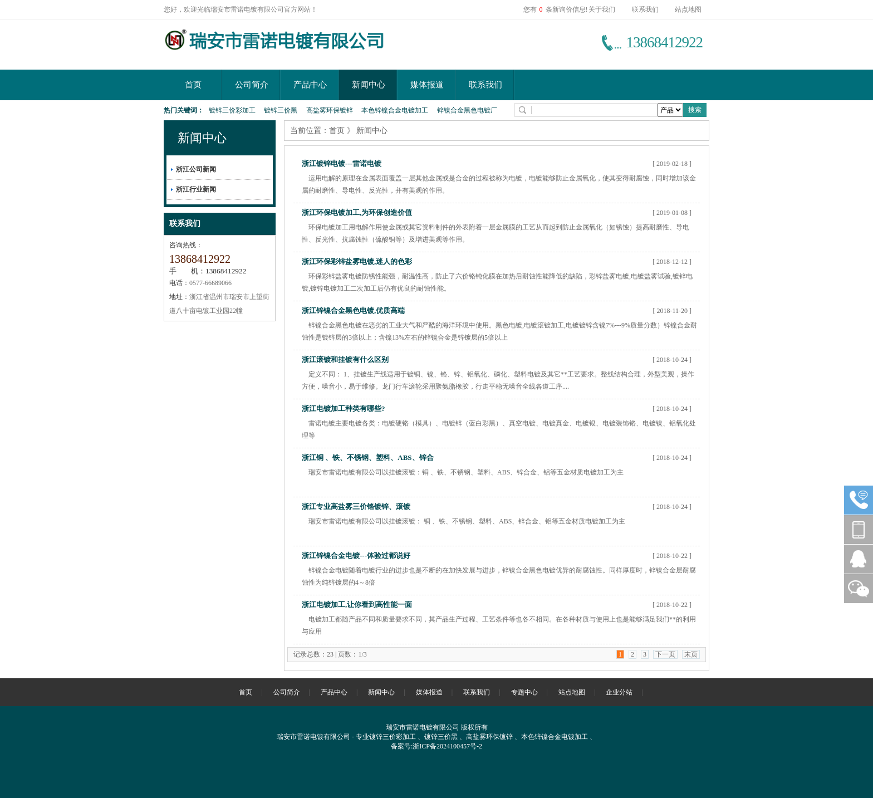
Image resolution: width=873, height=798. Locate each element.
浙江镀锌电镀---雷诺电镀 (341, 163)
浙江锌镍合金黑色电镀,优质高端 (353, 310)
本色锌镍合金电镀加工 (394, 110)
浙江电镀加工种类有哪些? (343, 408)
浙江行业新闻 (196, 189)
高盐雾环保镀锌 (329, 110)
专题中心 (524, 692)
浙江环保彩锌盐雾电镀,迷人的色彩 (357, 261)
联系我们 (645, 9)
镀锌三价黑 (280, 110)
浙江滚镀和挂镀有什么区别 (345, 359)
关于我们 (601, 9)
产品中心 (310, 84)
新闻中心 (368, 84)
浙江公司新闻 (196, 169)
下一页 (665, 654)
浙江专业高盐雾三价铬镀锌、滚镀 (356, 506)
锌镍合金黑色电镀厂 (467, 110)
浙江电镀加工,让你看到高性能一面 (357, 604)
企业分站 (619, 692)
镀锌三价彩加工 (232, 110)
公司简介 (251, 84)
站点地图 (688, 9)
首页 (193, 84)
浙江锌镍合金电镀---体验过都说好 (356, 555)
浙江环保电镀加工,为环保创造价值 (357, 212)
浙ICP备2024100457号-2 (447, 746)
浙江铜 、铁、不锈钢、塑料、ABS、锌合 (368, 457)
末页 (691, 654)
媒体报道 (427, 84)
